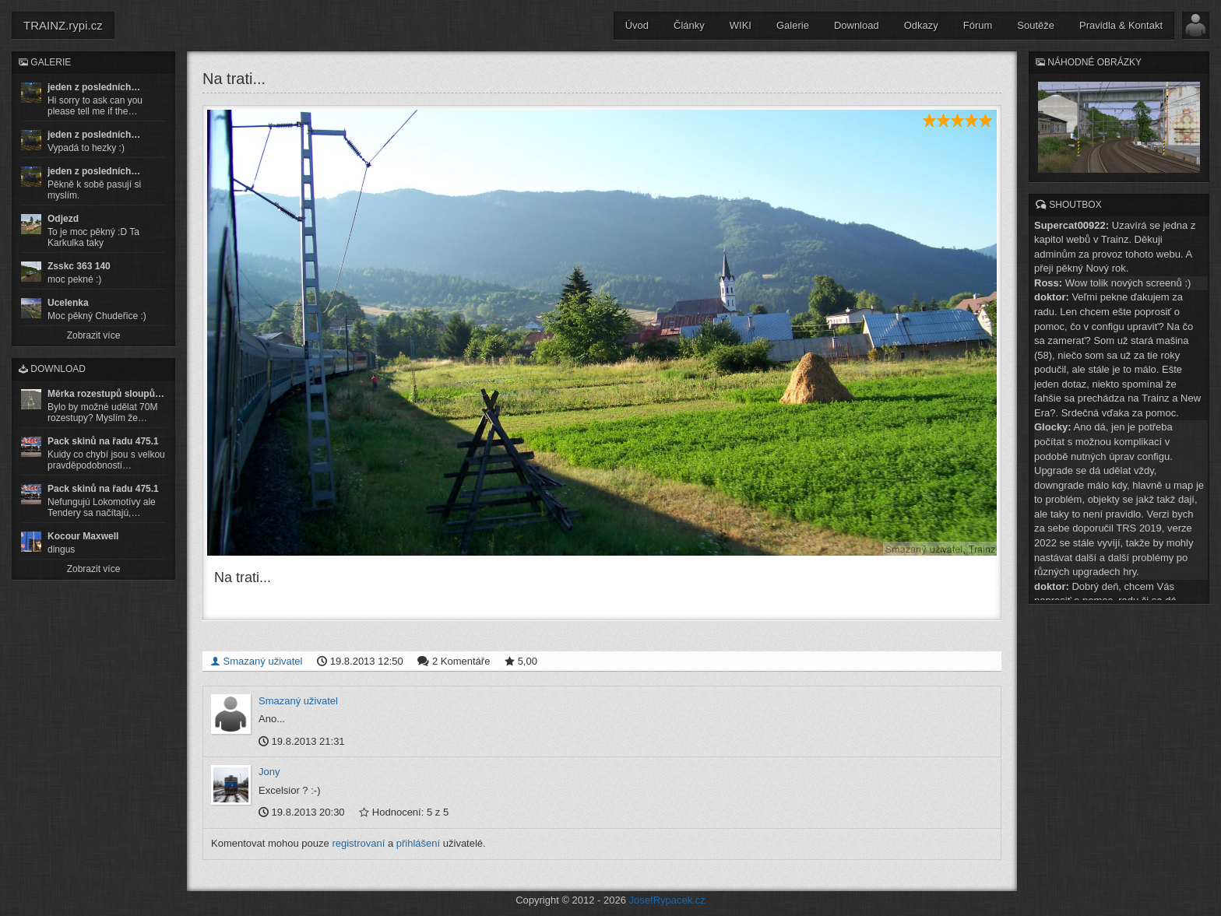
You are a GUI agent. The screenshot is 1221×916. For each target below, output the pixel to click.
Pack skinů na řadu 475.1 (103, 441)
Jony (269, 771)
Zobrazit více (94, 335)
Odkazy (921, 25)
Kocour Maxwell (83, 536)
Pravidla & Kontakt (1121, 25)
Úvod (637, 25)
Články (689, 25)
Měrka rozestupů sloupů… (106, 393)
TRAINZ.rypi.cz (63, 25)
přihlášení (418, 843)
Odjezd (63, 218)
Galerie (792, 25)
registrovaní (358, 843)
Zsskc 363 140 (79, 266)
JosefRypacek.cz (667, 900)
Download (856, 25)
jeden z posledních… (94, 87)
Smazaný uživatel (256, 661)
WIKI (740, 25)
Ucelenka (68, 302)
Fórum (978, 25)
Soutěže (1035, 25)
